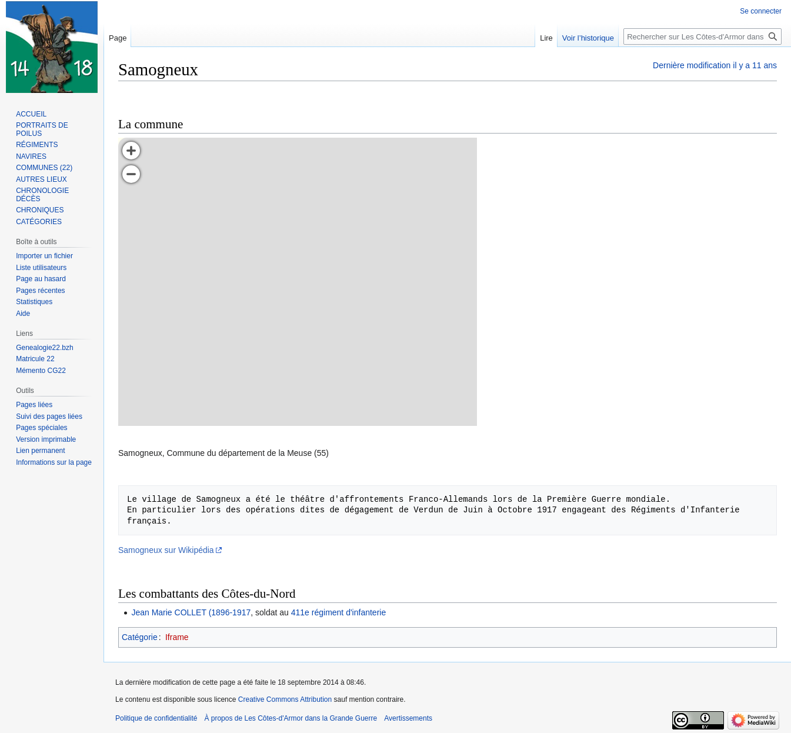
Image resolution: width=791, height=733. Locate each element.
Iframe (177, 637)
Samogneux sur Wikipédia (166, 550)
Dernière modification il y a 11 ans (715, 65)
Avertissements (408, 718)
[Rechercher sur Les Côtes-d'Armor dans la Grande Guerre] (702, 36)
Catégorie (140, 637)
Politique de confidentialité (156, 718)
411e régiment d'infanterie (338, 612)
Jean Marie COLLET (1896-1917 (191, 612)
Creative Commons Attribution (285, 699)
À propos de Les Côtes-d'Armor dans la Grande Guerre (290, 718)
